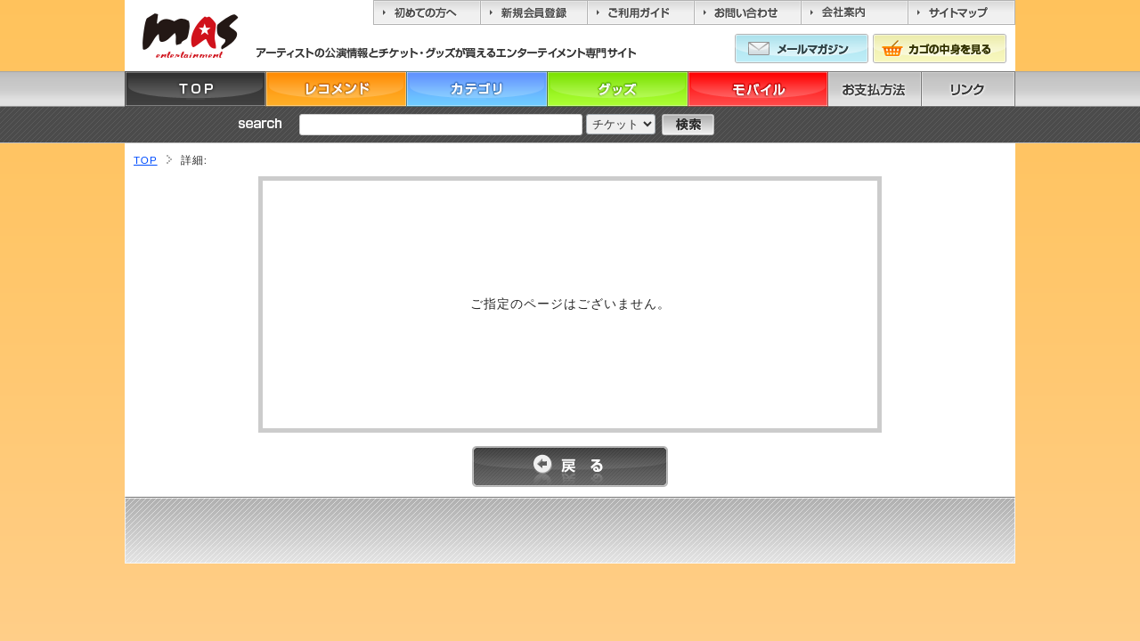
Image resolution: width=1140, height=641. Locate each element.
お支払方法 (898, 89)
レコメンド (335, 89)
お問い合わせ (747, 12)
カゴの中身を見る (939, 48)
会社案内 (854, 12)
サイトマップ (961, 12)
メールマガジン (801, 48)
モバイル (758, 89)
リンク (992, 89)
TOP (195, 89)
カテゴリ (476, 89)
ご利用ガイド (640, 12)
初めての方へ (426, 12)
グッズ (617, 89)
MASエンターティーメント (190, 35)
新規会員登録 (533, 12)
